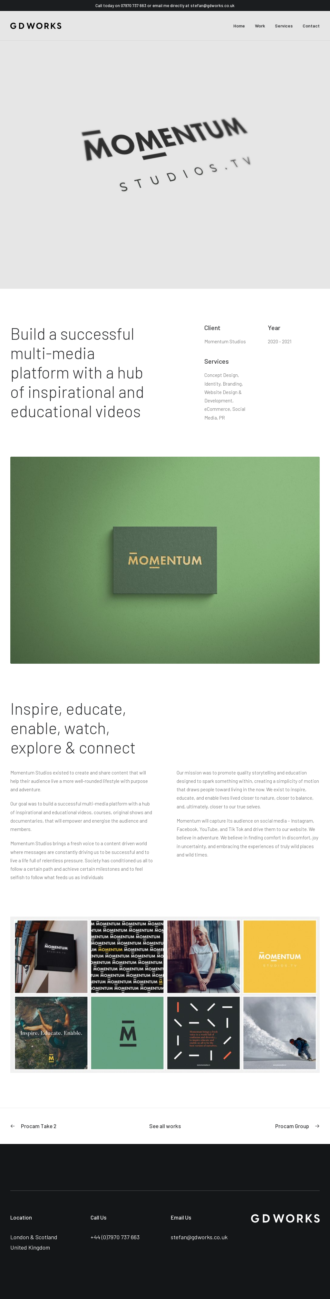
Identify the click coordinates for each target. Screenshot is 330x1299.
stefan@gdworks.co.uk (212, 5)
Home (239, 25)
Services (284, 25)
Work (260, 25)
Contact (311, 25)
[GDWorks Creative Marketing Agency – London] (35, 26)
